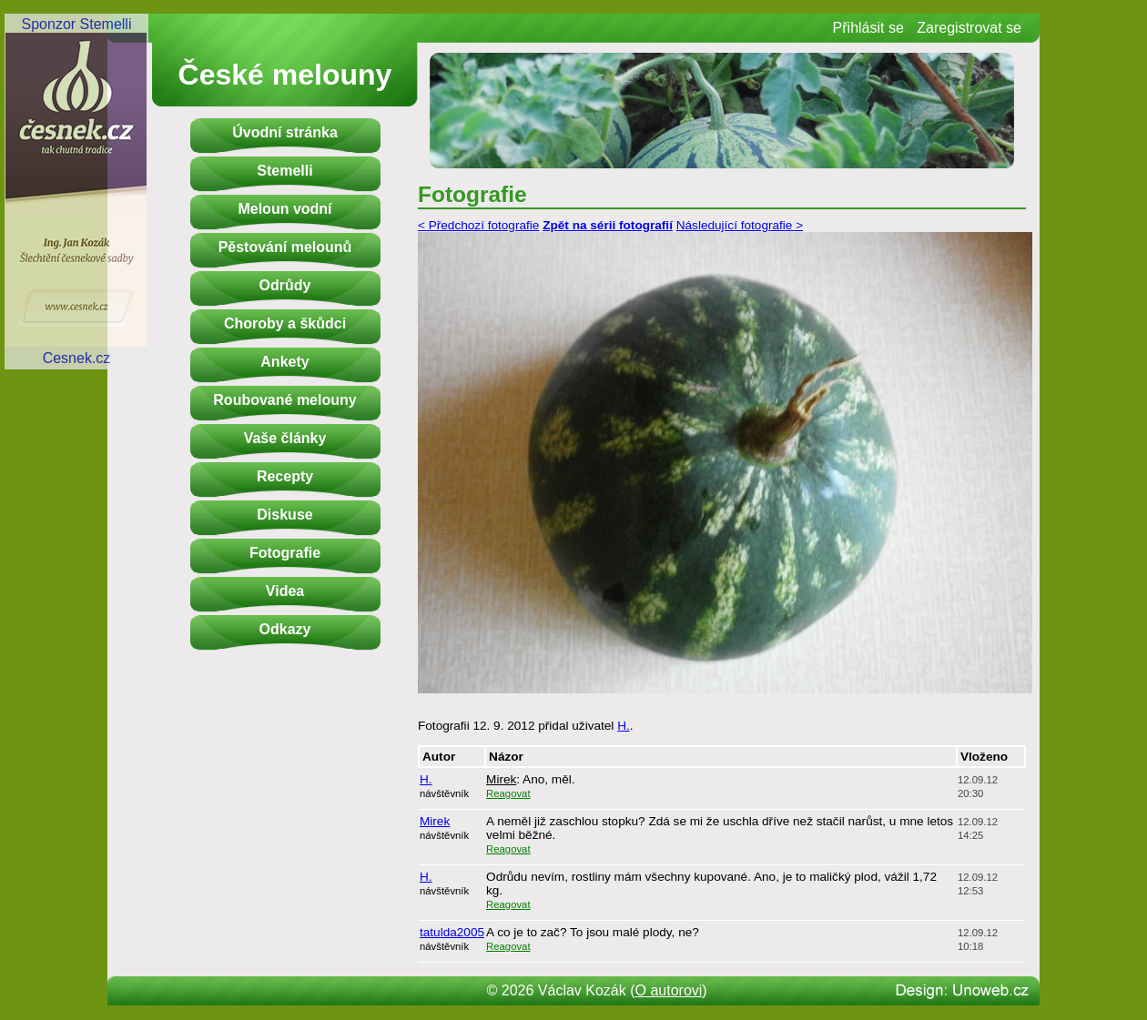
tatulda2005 (452, 932)
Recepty (285, 476)
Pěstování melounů (285, 247)
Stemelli (284, 170)
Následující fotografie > (739, 225)
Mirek (501, 779)
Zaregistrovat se (969, 27)
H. (623, 725)
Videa (285, 591)
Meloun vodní (284, 209)
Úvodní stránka (285, 132)
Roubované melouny (284, 400)
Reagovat (508, 793)
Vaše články (285, 438)
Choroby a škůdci (285, 323)
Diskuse (284, 514)
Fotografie (284, 552)
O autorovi (669, 990)
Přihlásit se (868, 27)
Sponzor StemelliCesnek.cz (76, 191)
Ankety (284, 361)
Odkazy (285, 629)
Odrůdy (285, 285)
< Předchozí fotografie (478, 225)
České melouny (285, 74)
